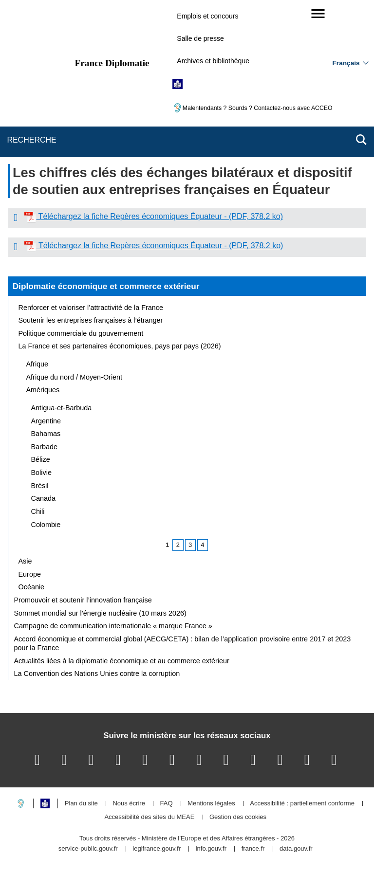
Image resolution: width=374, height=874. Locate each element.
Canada (43, 498)
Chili (38, 511)
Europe (30, 574)
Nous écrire (128, 803)
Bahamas (46, 433)
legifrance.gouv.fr (156, 849)
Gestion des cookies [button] (237, 817)
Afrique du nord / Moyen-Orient (74, 377)
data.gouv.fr (296, 849)
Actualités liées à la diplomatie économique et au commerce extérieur (121, 661)
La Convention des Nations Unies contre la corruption (97, 673)
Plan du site (81, 803)
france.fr (253, 849)
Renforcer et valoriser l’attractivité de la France (91, 307)
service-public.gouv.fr (88, 849)
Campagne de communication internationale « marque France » (113, 626)
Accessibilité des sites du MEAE (149, 817)
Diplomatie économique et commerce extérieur (106, 286)
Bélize (40, 459)
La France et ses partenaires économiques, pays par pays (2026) (120, 346)
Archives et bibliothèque (213, 61)
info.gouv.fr (211, 849)
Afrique (37, 364)
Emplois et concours (207, 16)
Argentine (46, 421)
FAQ (166, 803)
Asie (25, 561)
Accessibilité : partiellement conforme (302, 803)
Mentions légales (211, 803)
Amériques (43, 390)
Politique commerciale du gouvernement (81, 333)
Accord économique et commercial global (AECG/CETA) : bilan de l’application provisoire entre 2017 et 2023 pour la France (182, 643)
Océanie (32, 587)
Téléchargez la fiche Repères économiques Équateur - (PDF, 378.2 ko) (159, 216)
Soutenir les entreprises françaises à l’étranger (91, 320)
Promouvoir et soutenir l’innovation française (83, 600)
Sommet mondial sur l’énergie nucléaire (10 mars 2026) (100, 613)
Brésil (40, 486)
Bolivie (41, 472)
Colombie (46, 524)
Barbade (44, 447)
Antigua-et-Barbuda (61, 408)
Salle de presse (200, 38)
